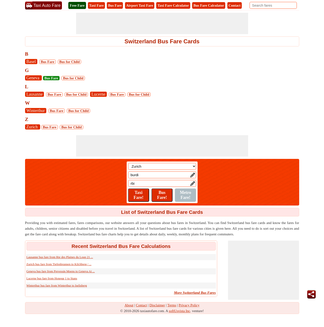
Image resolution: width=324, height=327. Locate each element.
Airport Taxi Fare (139, 5)
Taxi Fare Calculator (173, 5)
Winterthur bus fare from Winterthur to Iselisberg (56, 285)
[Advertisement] (162, 23)
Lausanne (34, 94)
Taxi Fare (96, 5)
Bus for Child (69, 62)
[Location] (162, 166)
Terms (171, 305)
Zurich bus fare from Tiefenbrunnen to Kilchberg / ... (58, 264)
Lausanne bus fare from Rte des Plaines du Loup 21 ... (59, 257)
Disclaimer (157, 305)
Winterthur (35, 110)
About (129, 305)
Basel (31, 61)
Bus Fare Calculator (208, 5)
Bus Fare (115, 5)
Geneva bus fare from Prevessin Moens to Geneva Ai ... (60, 271)
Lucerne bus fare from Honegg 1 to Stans (51, 278)
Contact (235, 5)
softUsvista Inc (179, 311)
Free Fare (77, 5)
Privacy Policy (189, 305)
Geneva (33, 78)
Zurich (32, 127)
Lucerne (98, 94)
